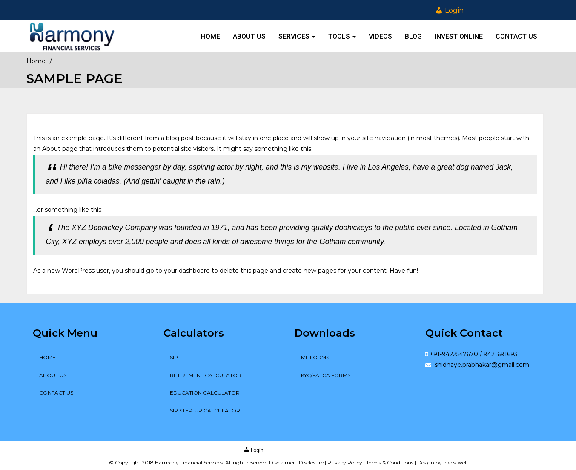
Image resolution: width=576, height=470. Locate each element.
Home (210, 36)
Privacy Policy (344, 462)
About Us (249, 36)
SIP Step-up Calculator (205, 410)
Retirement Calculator (205, 375)
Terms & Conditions (389, 462)
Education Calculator (205, 392)
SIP (174, 357)
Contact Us (516, 36)
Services (296, 36)
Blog (413, 36)
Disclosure (311, 462)
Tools (342, 36)
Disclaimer (282, 462)
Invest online (459, 36)
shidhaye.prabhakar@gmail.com (481, 365)
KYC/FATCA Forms (325, 375)
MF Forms (315, 357)
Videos (380, 36)
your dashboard (187, 270)
